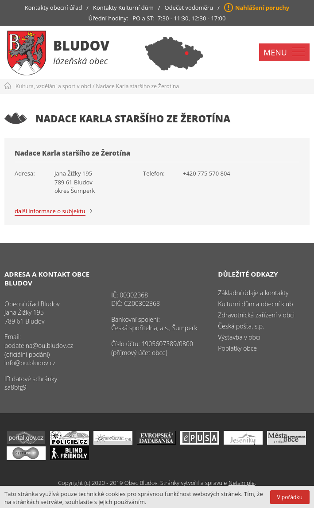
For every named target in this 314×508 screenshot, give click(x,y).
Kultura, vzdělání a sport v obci (53, 86)
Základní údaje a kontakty (253, 293)
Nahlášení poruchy (262, 8)
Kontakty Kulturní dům (123, 8)
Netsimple (242, 483)
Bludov (81, 45)
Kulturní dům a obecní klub (255, 304)
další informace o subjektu (50, 211)
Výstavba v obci (239, 337)
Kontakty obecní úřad (53, 8)
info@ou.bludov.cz (29, 363)
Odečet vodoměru (189, 8)
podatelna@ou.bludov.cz (38, 345)
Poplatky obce (237, 348)
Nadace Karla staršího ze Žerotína (137, 86)
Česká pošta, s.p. (241, 326)
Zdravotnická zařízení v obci (256, 315)
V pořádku (289, 497)
